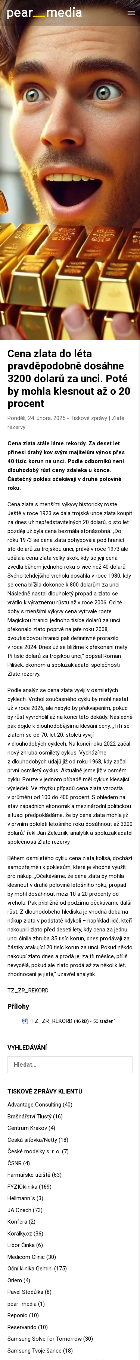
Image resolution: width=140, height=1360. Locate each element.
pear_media (22, 1304)
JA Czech (19, 1210)
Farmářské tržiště (28, 1175)
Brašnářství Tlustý (29, 1116)
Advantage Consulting (34, 1104)
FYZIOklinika (22, 1186)
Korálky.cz (19, 1233)
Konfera (17, 1221)
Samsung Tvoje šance (34, 1350)
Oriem (14, 1280)
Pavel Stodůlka (25, 1292)
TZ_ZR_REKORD (28, 990)
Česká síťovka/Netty (32, 1140)
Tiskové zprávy (89, 418)
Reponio (17, 1315)
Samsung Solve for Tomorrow (44, 1338)
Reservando (22, 1327)
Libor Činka (21, 1245)
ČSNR (14, 1163)
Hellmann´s (21, 1198)
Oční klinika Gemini (30, 1268)
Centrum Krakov (27, 1128)
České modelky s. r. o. (33, 1151)
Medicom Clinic (26, 1257)
